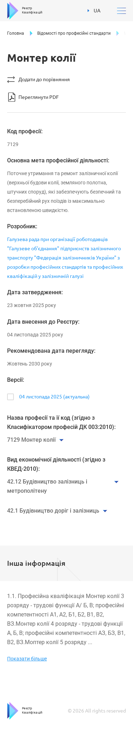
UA (94, 10)
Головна (15, 33)
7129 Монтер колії (31, 439)
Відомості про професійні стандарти (74, 33)
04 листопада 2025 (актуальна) (54, 397)
